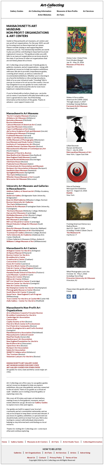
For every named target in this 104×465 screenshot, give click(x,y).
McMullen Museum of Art (17, 215)
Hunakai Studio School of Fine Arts (21, 272)
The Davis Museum (15, 211)
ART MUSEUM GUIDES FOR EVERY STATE (23, 365)
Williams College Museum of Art (20, 241)
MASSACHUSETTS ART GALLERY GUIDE (22, 363)
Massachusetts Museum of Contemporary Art (26, 148)
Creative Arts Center (16, 259)
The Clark (11, 175)
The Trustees (12, 354)
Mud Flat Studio (13, 337)
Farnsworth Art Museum (77, 106)
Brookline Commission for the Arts (21, 315)
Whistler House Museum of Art (20, 177)
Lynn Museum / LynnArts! (17, 274)
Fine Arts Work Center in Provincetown (23, 324)
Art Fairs (55, 442)
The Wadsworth (73, 232)
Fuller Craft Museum (15, 138)
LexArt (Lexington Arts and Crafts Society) (25, 328)
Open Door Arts (13, 345)
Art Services (61, 453)
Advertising (85, 453)
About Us (31, 457)
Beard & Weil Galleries (16, 200)
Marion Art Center (15, 277)
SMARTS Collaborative (16, 352)
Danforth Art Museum (16, 206)
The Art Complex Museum (18, 116)
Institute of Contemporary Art (20, 144)
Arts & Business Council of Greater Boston (25, 313)
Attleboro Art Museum (16, 118)
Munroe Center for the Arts (18, 283)
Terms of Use (71, 457)
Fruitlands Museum (15, 135)
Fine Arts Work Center (16, 266)
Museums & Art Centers (37, 442)
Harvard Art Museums (16, 213)
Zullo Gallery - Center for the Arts (21, 301)
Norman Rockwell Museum (18, 159)
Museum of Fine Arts (75, 64)
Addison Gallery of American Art (20, 191)
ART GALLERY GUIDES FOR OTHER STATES (23, 367)
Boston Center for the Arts (18, 255)
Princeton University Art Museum (81, 278)
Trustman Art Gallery (16, 232)
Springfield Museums (16, 172)
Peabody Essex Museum (17, 164)
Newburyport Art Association (19, 339)
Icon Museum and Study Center (20, 142)
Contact (42, 457)
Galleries (17, 453)
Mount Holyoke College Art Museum (22, 224)
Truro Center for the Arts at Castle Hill (23, 298)
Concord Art (12, 261)
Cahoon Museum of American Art (21, 124)
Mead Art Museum (15, 217)
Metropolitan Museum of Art (79, 152)
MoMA (69, 193)
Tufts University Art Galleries (19, 235)
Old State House (14, 162)
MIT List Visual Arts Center (18, 222)
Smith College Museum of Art (19, 230)
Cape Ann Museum (15, 127)
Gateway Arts (12, 270)
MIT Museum (12, 219)
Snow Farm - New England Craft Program (24, 294)
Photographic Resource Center (20, 290)
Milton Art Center (14, 279)
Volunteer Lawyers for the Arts (20, 356)
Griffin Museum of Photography (20, 140)
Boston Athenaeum (15, 122)
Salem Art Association (16, 350)
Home (4, 442)
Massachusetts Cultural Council (20, 335)
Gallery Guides (41, 402)
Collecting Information (92, 442)
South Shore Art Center (17, 292)
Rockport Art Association (17, 348)
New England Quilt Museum (18, 157)
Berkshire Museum (15, 120)
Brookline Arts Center (16, 257)
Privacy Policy (56, 457)
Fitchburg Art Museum (16, 133)
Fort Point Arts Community (18, 326)
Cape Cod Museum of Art (17, 129)
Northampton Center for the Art (21, 288)
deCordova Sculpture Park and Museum (24, 131)
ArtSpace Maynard (15, 253)
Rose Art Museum (14, 228)
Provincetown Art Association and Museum (25, 166)
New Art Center (13, 285)
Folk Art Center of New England (20, 268)
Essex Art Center (14, 264)
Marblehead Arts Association (19, 332)
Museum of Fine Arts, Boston (19, 153)
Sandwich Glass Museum (17, 170)
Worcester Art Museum (17, 179)
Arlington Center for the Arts (19, 250)
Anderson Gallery (14, 195)
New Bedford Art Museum (18, 155)
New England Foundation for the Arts (22, 341)
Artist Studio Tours (71, 442)
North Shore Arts (14, 343)
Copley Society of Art (16, 321)
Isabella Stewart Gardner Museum (21, 146)
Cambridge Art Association (18, 317)
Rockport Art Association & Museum (22, 168)
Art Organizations (33, 453)
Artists (73, 453)
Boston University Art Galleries (20, 202)
